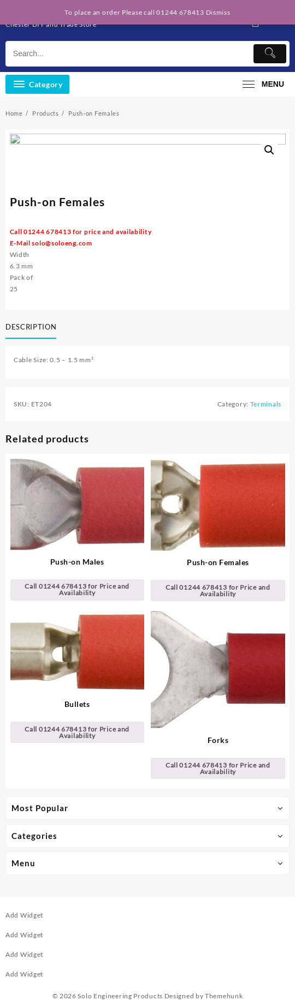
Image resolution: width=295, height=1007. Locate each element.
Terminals (265, 404)
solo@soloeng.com (62, 243)
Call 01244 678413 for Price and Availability (77, 589)
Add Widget (24, 915)
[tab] (33, 328)
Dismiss (218, 12)
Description (30, 326)
